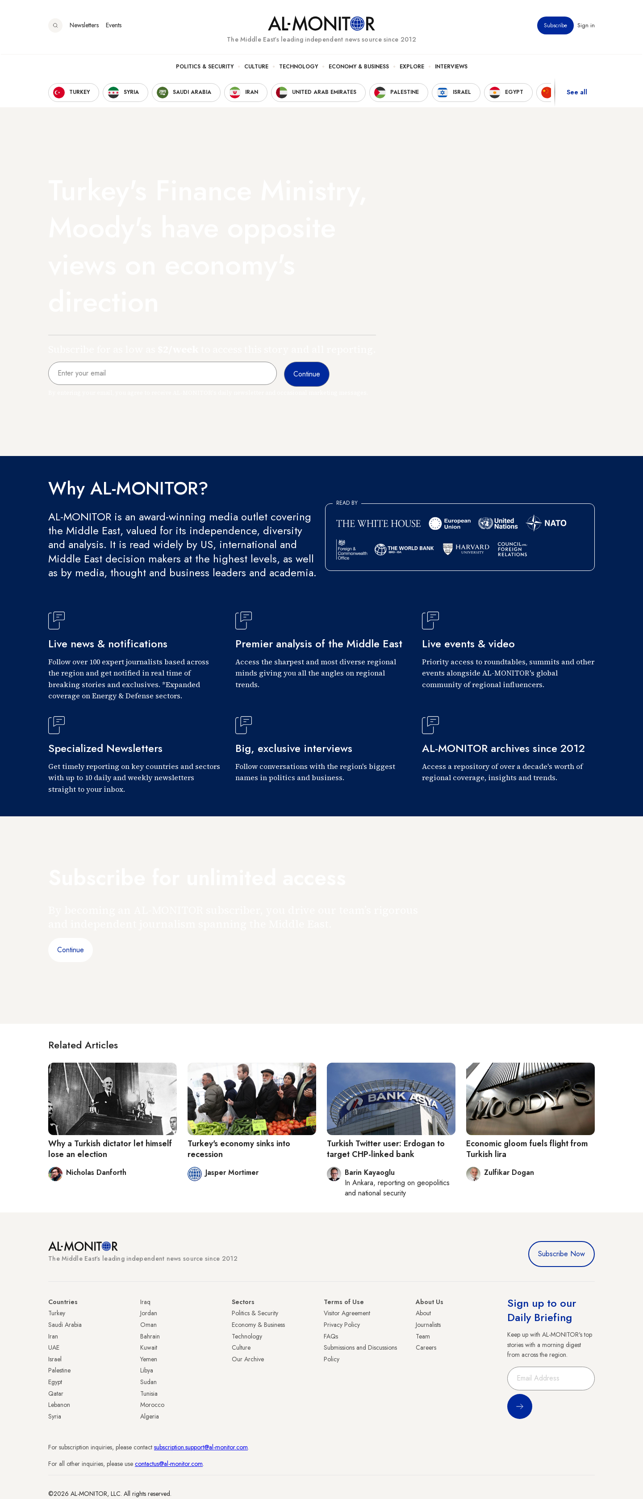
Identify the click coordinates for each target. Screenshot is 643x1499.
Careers (426, 1347)
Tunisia (149, 1393)
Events (113, 26)
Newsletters (84, 26)
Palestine (59, 1370)
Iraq (145, 1301)
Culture (256, 67)
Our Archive (248, 1359)
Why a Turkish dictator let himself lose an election (110, 1149)
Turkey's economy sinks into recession (239, 1149)
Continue (70, 950)
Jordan (148, 1313)
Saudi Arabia (65, 1324)
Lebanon (59, 1404)
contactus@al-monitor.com (169, 1463)
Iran (53, 1336)
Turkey (56, 1313)
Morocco (152, 1404)
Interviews (451, 67)
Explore (412, 67)
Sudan (148, 1381)
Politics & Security (205, 67)
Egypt (55, 1381)
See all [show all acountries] (577, 93)
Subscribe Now (561, 1254)
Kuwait (148, 1347)
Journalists (428, 1324)
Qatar (55, 1393)
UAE (53, 1347)
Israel (55, 1359)
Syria (54, 1416)
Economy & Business (359, 67)
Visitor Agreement (347, 1313)
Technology (298, 67)
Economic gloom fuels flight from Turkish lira (527, 1149)
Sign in (586, 26)
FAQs (331, 1336)
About (423, 1313)
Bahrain (150, 1336)
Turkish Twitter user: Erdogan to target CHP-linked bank (386, 1149)
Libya (146, 1370)
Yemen (148, 1359)
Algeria (149, 1416)
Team (423, 1336)
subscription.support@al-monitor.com (201, 1447)
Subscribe (555, 26)
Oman (148, 1324)
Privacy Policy (342, 1324)
